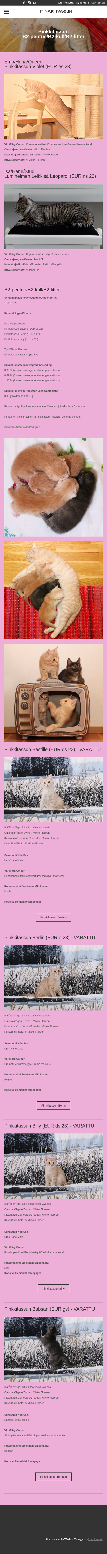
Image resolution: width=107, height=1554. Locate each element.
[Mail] (34, 2)
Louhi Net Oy (95, 1539)
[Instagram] (29, 2)
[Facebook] (23, 2)
